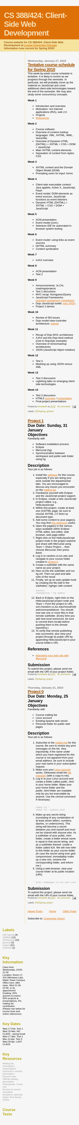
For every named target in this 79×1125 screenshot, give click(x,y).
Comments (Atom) (54, 920)
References (42, 117)
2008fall (7, 939)
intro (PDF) (69, 303)
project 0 (53, 561)
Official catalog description (10, 1082)
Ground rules (9, 1078)
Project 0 (36, 692)
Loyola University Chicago (40, 45)
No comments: (64, 406)
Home (52, 913)
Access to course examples (11, 1092)
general (50, 411)
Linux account (62, 770)
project (50, 680)
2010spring (40, 411)
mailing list (50, 489)
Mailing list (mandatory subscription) (9, 1068)
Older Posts (69, 913)
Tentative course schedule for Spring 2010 (51, 67)
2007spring (8, 936)
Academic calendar (13, 1096)
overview (41, 300)
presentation (65, 398)
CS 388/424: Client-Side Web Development (35, 24)
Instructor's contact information (12, 1074)
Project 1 (36, 420)
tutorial (55, 323)
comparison (53, 300)
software (52, 474)
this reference (59, 522)
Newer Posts (35, 913)
